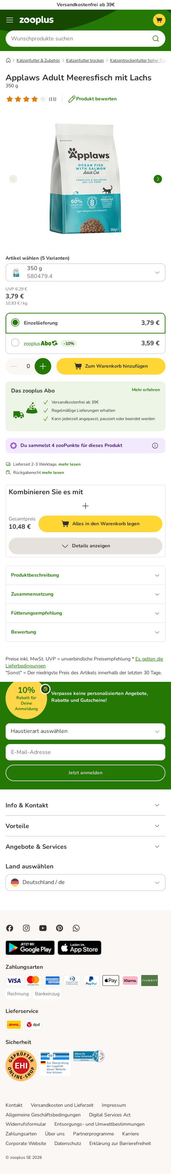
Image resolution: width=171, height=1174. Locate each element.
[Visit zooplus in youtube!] (43, 928)
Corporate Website (26, 1143)
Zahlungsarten (21, 1134)
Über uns (55, 1134)
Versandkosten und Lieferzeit (62, 1105)
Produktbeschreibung (85, 575)
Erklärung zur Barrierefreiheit (120, 1143)
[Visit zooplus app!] (30, 953)
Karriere (130, 1134)
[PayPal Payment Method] (91, 981)
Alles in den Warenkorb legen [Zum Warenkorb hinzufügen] (111, 525)
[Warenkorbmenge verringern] (14, 366)
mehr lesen (69, 464)
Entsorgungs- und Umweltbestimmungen (99, 1124)
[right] (158, 179)
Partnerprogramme (93, 1134)
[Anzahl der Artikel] (28, 366)
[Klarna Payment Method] (130, 981)
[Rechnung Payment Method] (18, 994)
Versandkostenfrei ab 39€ (86, 4)
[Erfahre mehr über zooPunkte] (155, 445)
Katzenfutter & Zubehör (38, 60)
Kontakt (14, 1105)
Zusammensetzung (85, 594)
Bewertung (85, 632)
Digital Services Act (109, 1115)
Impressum (114, 1105)
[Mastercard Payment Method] (33, 981)
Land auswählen (30, 866)
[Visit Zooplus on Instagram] (26, 928)
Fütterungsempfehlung (85, 613)
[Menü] (10, 20)
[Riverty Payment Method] (149, 981)
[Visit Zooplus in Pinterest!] (59, 928)
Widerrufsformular (26, 1124)
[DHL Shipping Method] (14, 1025)
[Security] (21, 1066)
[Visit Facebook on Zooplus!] (10, 928)
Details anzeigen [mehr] (85, 546)
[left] (13, 179)
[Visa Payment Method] (14, 981)
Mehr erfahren (146, 389)
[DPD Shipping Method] (33, 1025)
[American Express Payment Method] (52, 981)
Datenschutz (67, 1143)
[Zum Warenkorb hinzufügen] (110, 366)
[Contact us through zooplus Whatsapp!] (76, 928)
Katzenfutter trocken (85, 60)
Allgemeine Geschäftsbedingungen (43, 1115)
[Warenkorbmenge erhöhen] (43, 366)
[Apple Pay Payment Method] (110, 981)
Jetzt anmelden (85, 772)
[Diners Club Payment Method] (72, 981)
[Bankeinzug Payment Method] (47, 994)
